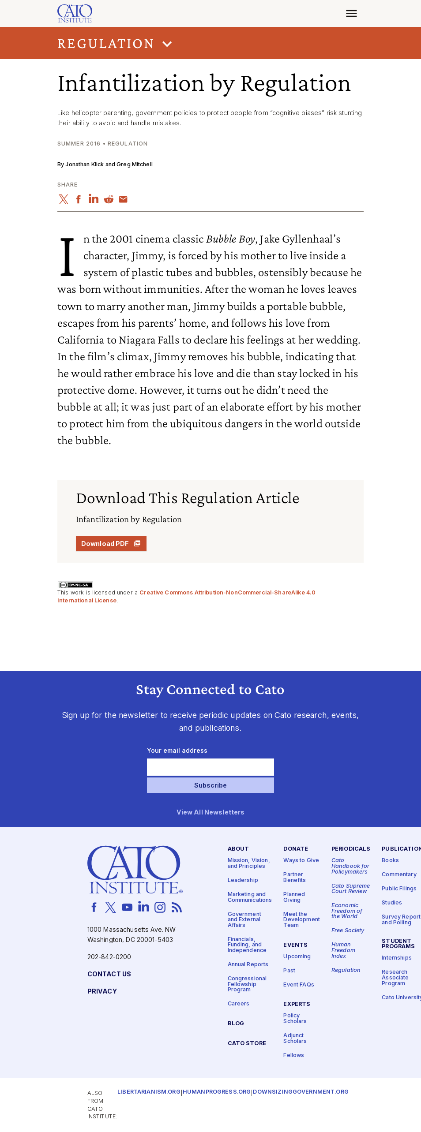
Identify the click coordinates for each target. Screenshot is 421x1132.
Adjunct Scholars (295, 1038)
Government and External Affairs (244, 920)
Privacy (102, 991)
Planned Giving (294, 897)
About (238, 849)
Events (295, 945)
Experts (296, 1005)
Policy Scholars (295, 1019)
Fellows (293, 1055)
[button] (210, 43)
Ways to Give (301, 861)
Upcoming (297, 957)
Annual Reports (248, 965)
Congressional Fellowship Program (247, 984)
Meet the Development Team (301, 920)
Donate (295, 849)
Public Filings (399, 889)
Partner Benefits (294, 878)
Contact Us (109, 974)
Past (289, 971)
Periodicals (351, 849)
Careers (239, 1004)
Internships (397, 958)
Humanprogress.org (217, 1092)
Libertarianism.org (148, 1092)
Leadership (243, 880)
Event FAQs (298, 985)
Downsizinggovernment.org (300, 1092)
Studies (392, 903)
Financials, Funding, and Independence (247, 945)
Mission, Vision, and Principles (249, 864)
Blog (236, 1024)
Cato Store (247, 1043)
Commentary (399, 875)
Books (390, 861)
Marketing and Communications (250, 897)
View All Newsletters (211, 812)
